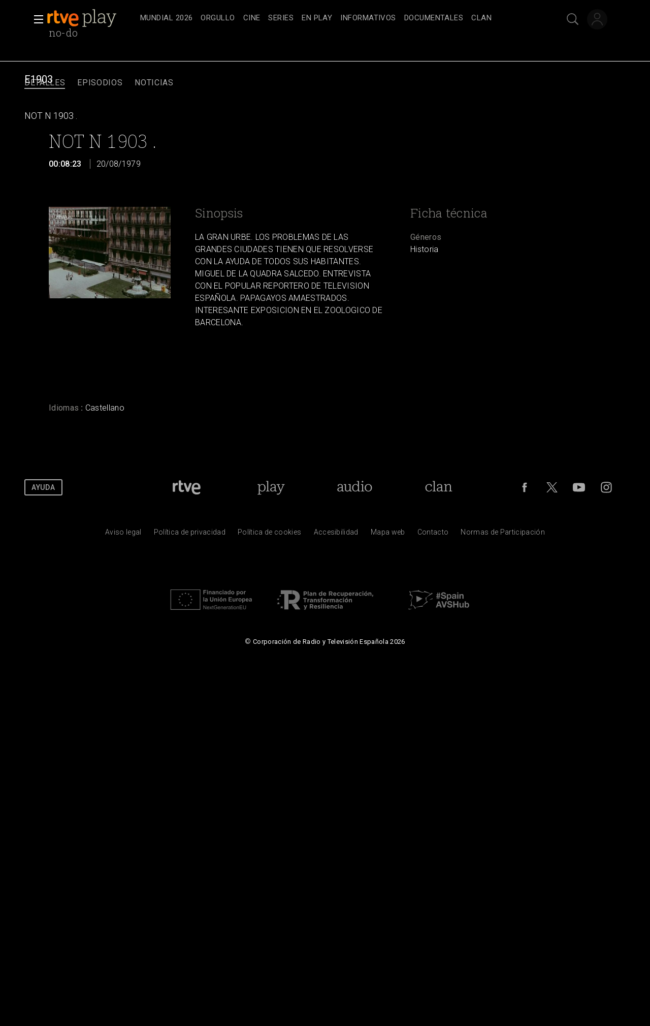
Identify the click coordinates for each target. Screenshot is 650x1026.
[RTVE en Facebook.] (524, 487)
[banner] (91, 18)
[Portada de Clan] (439, 487)
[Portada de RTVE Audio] (354, 487)
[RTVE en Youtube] (579, 487)
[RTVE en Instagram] (606, 487)
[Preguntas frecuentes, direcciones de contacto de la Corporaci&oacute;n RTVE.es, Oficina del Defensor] (433, 534)
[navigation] (336, 18)
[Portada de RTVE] (186, 487)
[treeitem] (166, 18)
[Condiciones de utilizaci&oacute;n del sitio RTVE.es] (123, 534)
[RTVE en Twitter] (552, 487)
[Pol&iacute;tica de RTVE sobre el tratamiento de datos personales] (189, 534)
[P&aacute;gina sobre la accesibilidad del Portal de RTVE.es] (336, 534)
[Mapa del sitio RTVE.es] (388, 534)
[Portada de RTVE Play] (270, 487)
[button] (35, 19)
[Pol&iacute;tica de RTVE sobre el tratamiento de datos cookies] (269, 534)
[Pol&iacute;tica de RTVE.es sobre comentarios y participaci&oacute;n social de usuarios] (503, 534)
